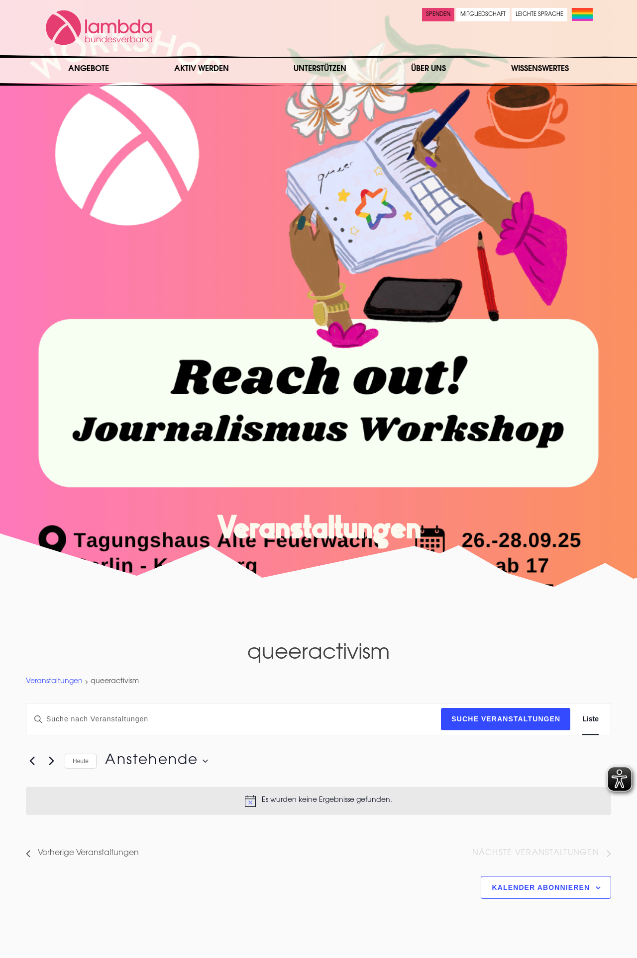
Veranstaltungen (54, 681)
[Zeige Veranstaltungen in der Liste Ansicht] (590, 719)
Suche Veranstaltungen (505, 719)
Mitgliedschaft (483, 14)
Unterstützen (320, 69)
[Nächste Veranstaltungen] (51, 761)
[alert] (318, 801)
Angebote (88, 69)
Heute (81, 761)
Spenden (438, 14)
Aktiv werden (201, 69)
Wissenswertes (540, 69)
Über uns (428, 69)
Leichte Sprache (539, 14)
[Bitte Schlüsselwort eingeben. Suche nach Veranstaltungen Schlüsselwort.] (233, 719)
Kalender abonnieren (541, 887)
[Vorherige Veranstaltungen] (32, 761)
